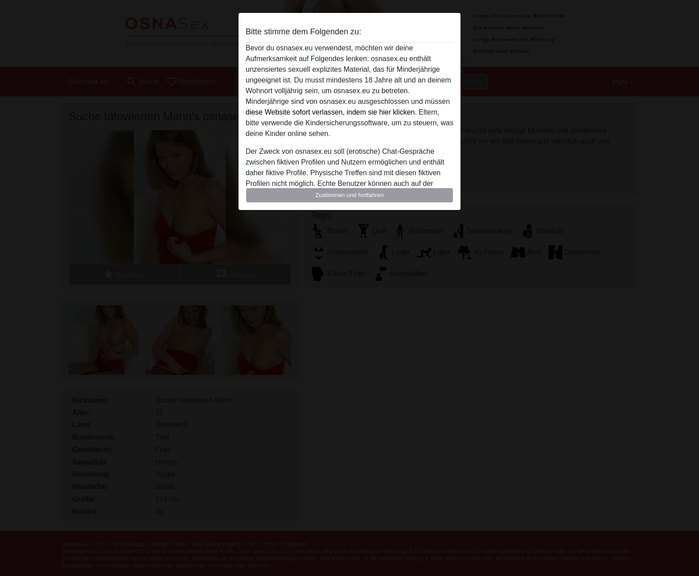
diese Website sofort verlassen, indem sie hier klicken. (331, 112)
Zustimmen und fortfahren (349, 195)
